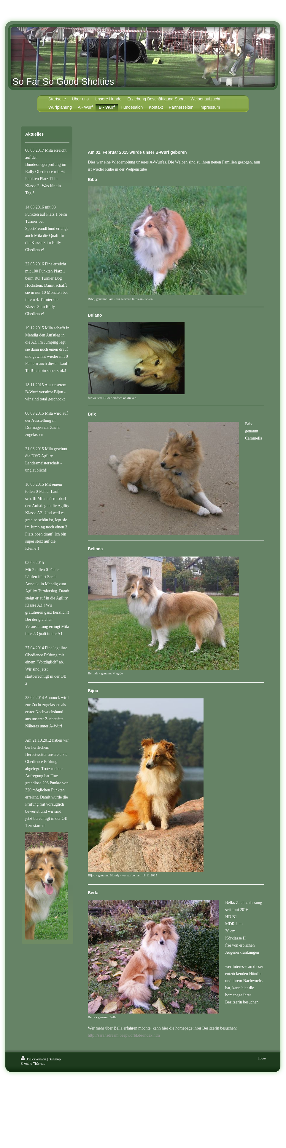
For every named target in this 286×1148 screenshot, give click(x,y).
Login (262, 1058)
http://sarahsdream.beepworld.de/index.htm (124, 1035)
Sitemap (55, 1059)
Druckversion (34, 1059)
